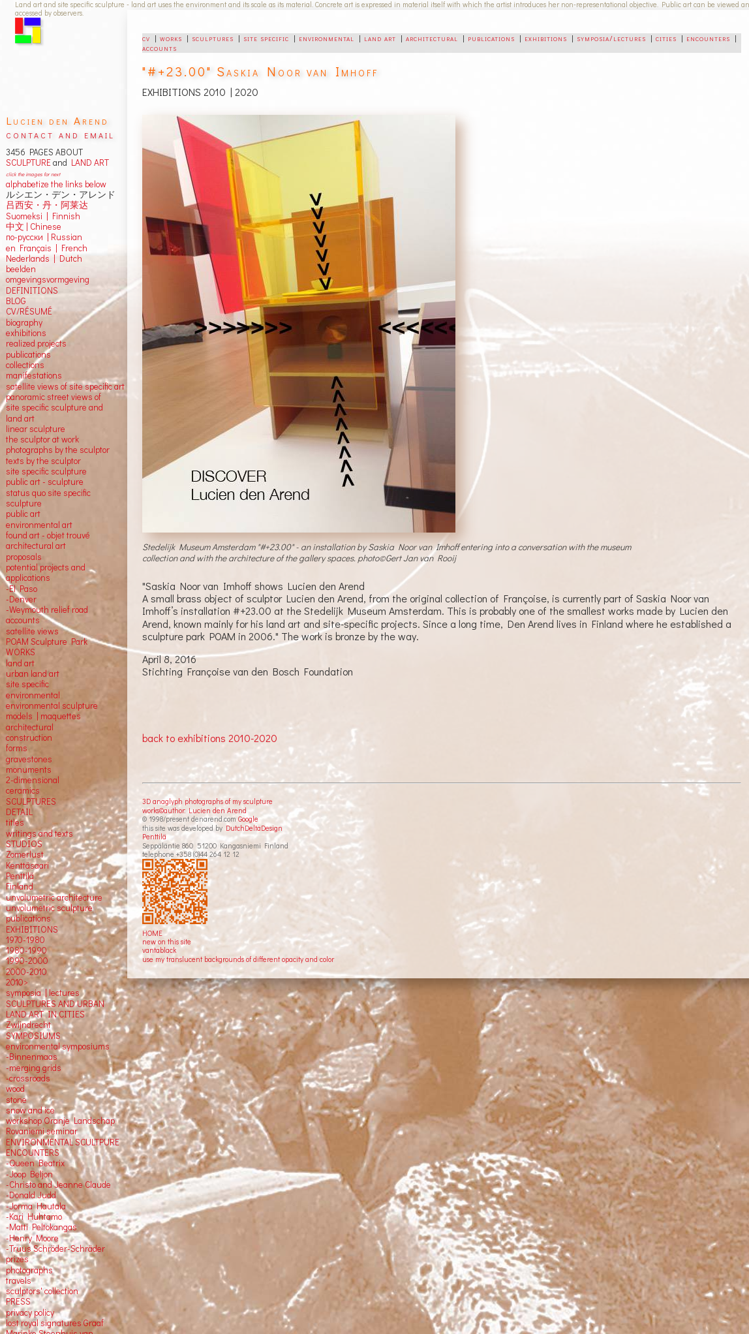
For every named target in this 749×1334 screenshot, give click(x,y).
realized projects (36, 343)
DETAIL (19, 812)
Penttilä (154, 836)
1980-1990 (26, 950)
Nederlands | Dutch (44, 258)
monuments (29, 769)
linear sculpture (35, 429)
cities (666, 38)
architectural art (36, 545)
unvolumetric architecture (54, 897)
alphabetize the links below (56, 184)
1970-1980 (25, 940)
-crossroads (28, 1078)
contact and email (60, 134)
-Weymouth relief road (47, 609)
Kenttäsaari (27, 865)
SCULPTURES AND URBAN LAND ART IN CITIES (55, 1009)
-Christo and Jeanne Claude (58, 1184)
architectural (432, 38)
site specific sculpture (46, 471)
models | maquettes (43, 716)
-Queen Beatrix (35, 1163)
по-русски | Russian (44, 237)
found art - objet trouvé (48, 535)
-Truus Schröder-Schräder (55, 1248)
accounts (159, 47)
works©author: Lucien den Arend (194, 810)
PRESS (18, 1301)
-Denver (21, 599)
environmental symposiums (58, 1046)
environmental (326, 38)
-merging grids (33, 1068)
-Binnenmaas (31, 1057)
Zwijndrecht (28, 1025)
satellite (20, 631)
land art (380, 38)
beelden (21, 269)
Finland (19, 886)
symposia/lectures (611, 38)
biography (24, 322)
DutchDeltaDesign (254, 828)
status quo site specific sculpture (48, 498)
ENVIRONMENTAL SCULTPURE (62, 1142)
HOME (152, 933)
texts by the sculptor (43, 461)
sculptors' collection (42, 1291)
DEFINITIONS (32, 290)
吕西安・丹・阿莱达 (47, 205)
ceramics (23, 790)
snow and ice (30, 1110)
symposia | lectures (43, 993)
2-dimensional (32, 780)
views (48, 631)
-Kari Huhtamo (34, 1216)
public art (23, 514)
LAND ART (88, 162)
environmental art (39, 525)
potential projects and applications (45, 572)
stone (16, 1100)
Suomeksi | (27, 216)
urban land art (32, 673)
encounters (708, 38)
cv (146, 38)
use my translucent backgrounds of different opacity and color (238, 959)
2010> (17, 982)
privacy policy (30, 1312)
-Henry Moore (32, 1238)
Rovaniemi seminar (42, 1131)
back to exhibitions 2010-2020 (209, 738)
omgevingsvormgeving (47, 279)
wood (15, 1088)
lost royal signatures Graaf (55, 1323)
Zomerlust (25, 854)
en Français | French (46, 248)
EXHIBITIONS (32, 929)
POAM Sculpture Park (46, 641)
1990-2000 (27, 961)
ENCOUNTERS (32, 1152)
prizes (17, 1259)
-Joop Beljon (29, 1174)
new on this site (166, 941)
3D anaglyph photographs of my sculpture (207, 801)
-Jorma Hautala (36, 1206)
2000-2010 (26, 972)
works (171, 38)
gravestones (29, 759)
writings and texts (39, 833)
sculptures (213, 38)
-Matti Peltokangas (41, 1227)
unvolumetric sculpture (49, 908)
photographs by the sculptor (58, 450)
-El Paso (21, 589)
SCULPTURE (28, 162)
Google (248, 819)
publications (491, 38)
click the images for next (33, 174)
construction (29, 737)
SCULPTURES (31, 801)
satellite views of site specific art (65, 386)
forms (16, 748)
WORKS (20, 652)
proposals (24, 557)
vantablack (159, 950)
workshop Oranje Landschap (60, 1120)
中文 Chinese (33, 226)
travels (18, 1280)
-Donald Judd (31, 1195)
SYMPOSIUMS (33, 1036)
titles (15, 822)
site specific (266, 38)
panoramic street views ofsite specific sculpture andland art (54, 407)
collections (25, 365)
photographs (29, 1270)
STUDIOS (24, 844)
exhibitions (546, 38)
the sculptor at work (42, 439)
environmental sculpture (52, 705)
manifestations (34, 375)
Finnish (64, 216)
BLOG (16, 301)
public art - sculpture (45, 482)
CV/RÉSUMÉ (29, 311)
